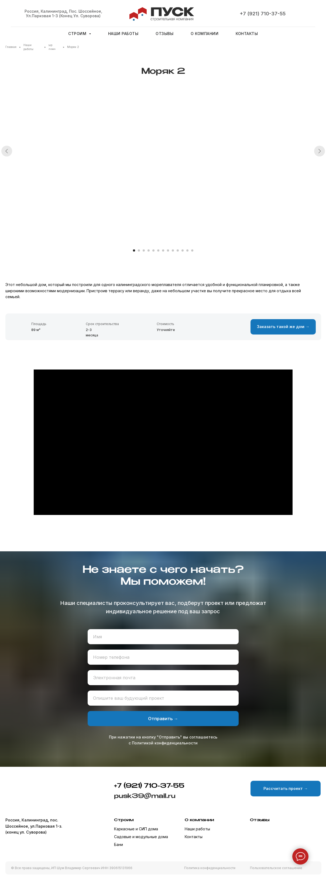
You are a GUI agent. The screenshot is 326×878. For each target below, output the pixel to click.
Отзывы (164, 33)
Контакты (247, 33)
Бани (118, 844)
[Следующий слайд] (319, 168)
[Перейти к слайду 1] (134, 250)
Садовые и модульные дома (141, 836)
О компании (204, 33)
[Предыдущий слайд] (6, 168)
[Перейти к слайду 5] (153, 250)
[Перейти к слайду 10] (178, 250)
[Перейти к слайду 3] (144, 250)
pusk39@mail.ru (145, 796)
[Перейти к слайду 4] (148, 250)
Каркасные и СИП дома (136, 829)
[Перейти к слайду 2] (139, 250)
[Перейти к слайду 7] (163, 250)
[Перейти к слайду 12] (187, 250)
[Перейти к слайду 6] (158, 250)
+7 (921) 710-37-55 (263, 13)
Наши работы (123, 33)
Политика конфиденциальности (209, 868)
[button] (283, 327)
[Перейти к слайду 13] (192, 250)
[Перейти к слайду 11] (182, 250)
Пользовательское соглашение (276, 868)
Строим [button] (78, 33)
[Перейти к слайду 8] (168, 250)
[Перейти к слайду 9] (173, 250)
